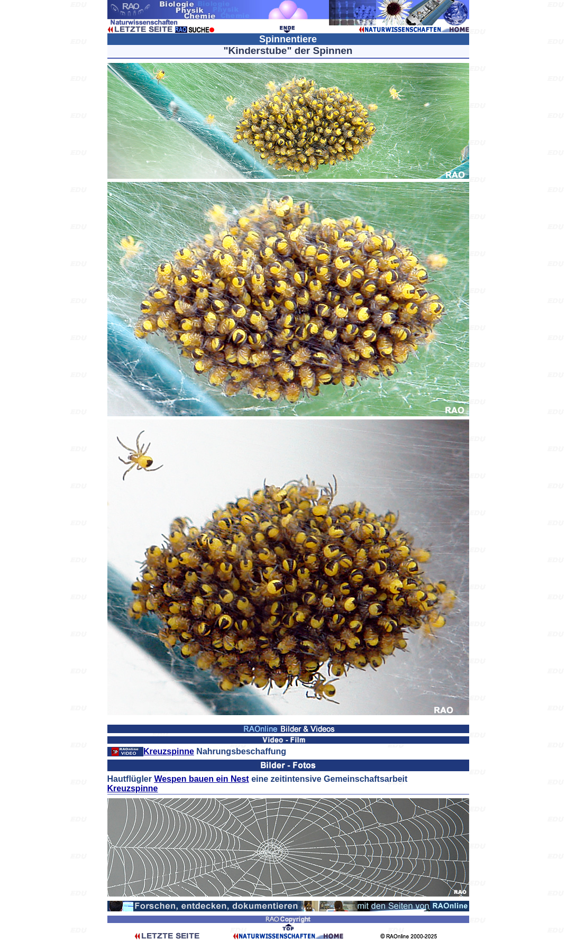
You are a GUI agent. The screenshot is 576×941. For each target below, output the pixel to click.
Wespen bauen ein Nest (201, 778)
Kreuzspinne (168, 751)
